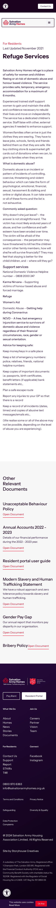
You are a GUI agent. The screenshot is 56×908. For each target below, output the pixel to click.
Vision (34, 726)
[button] (49, 22)
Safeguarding (9, 810)
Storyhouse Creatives (25, 851)
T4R (5, 772)
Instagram (36, 760)
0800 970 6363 (12, 784)
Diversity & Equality (39, 810)
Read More (14, 905)
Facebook (36, 756)
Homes (7, 722)
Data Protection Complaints (10, 823)
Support (8, 760)
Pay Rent (11, 695)
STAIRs (7, 768)
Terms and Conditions (13, 799)
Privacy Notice (36, 799)
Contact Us (45, 6)
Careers (35, 718)
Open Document (13, 514)
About (7, 718)
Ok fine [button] (41, 903)
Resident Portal (34, 695)
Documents (10, 735)
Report (7, 764)
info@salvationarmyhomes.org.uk (24, 788)
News (6, 726)
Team (33, 731)
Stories (7, 731)
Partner (34, 722)
